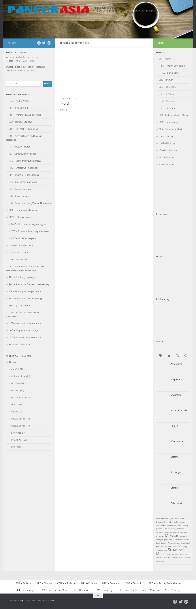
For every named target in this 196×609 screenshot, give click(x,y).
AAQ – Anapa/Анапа (19, 100)
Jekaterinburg (162, 299)
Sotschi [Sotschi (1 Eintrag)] (158, 558)
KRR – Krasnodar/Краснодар (23, 182)
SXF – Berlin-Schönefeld (173, 65)
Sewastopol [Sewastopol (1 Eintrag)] (169, 554)
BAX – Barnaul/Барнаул (20, 122)
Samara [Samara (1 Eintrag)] (171, 547)
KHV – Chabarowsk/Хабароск (23, 168)
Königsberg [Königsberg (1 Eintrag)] (160, 536)
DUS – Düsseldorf (167, 108)
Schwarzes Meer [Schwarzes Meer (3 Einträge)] (171, 552)
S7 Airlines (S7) (18, 432)
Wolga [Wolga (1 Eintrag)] (187, 558)
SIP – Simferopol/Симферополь (25, 291)
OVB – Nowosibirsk (18, 259)
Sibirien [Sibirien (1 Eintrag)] (176, 554)
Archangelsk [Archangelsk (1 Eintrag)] (169, 519)
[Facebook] (39, 43)
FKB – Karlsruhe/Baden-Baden (173, 115)
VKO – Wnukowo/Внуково (24, 238)
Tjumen (174, 426)
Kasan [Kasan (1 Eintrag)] (181, 529)
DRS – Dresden (166, 94)
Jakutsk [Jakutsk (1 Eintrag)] (174, 526)
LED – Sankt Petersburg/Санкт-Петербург (30, 203)
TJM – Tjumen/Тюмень (20, 305)
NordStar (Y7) (17, 390)
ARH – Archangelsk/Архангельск (25, 114)
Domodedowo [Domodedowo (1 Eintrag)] (171, 522)
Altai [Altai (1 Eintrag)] (158, 519)
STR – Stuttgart (166, 164)
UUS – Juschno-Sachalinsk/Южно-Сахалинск (24, 314)
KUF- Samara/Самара (20, 189)
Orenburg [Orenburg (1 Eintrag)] (164, 543)
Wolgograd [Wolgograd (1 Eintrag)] (160, 561)
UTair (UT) (16, 447)
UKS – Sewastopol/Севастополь (25, 323)
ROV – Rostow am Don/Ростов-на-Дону (29, 284)
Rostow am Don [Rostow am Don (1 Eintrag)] (162, 547)
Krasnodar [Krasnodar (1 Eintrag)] (168, 532)
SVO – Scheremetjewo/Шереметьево (30, 231)
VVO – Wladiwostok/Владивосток (25, 337)
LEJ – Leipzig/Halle (168, 150)
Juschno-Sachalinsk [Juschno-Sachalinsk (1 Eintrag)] (163, 529)
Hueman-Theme (49, 600)
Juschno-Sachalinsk (180, 410)
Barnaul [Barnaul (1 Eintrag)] (182, 519)
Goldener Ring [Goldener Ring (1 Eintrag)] (161, 526)
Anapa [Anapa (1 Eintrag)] (162, 519)
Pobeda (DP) (17, 411)
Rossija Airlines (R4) (20, 425)
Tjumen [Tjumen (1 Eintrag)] (164, 558)
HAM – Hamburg (167, 143)
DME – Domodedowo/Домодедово (28, 224)
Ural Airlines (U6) (19, 440)
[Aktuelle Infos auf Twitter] (44, 43)
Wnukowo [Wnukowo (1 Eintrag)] (181, 558)
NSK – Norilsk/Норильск (21, 245)
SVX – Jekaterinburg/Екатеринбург (26, 298)
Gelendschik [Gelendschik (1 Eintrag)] (180, 522)
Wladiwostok (177, 364)
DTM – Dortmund (167, 101)
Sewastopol (176, 395)
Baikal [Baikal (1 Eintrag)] (177, 519)
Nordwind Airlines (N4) (21, 397)
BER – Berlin (165, 58)
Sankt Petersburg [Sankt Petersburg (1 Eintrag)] (180, 547)
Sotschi (159, 341)
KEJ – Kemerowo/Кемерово (22, 153)
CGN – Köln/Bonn (167, 87)
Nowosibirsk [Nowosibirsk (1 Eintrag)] (184, 540)
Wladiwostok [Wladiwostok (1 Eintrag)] (172, 558)
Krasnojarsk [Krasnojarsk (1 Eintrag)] (176, 532)
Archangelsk (177, 472)
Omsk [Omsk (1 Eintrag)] (158, 543)
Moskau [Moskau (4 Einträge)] (172, 535)
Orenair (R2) (17, 404)
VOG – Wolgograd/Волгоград (23, 330)
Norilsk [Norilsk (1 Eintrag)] (177, 540)
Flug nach (65, 98)
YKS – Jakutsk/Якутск (19, 344)
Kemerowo (161, 214)
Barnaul (174, 487)
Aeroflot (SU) (17, 369)
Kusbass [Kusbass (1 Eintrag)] (184, 532)
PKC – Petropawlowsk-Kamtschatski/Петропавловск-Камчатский (25, 268)
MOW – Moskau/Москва (21, 217)
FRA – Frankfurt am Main (171, 129)
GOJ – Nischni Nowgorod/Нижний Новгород (23, 138)
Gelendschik (176, 503)
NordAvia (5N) (17, 383)
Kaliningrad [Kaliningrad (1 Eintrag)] (175, 529)
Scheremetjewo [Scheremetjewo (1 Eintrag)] (162, 551)
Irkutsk (65, 104)
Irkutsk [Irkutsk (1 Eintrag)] (169, 526)
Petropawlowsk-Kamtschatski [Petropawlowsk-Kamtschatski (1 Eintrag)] (179, 543)
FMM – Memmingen (169, 122)
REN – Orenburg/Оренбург (22, 277)
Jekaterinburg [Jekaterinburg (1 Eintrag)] (183, 526)
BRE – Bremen (166, 80)
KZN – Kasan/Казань (19, 196)
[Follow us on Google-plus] (49, 43)
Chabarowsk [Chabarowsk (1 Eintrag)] (160, 522)
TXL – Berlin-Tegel (170, 72)
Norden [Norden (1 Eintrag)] (171, 540)
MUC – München (167, 157)
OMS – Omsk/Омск (18, 252)
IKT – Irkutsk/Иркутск (19, 146)
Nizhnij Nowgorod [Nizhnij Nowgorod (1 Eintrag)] (162, 540)
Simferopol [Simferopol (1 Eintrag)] (184, 554)
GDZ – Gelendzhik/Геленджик (23, 129)
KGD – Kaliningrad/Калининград (25, 160)
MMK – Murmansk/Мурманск (23, 210)
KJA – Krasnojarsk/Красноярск (24, 175)
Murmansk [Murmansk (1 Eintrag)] (184, 536)
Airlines (12, 362)
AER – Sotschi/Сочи (18, 107)
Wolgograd (176, 379)
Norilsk (159, 256)
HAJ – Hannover (166, 136)
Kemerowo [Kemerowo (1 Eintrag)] (160, 532)
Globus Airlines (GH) (20, 376)
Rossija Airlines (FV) (20, 418)
